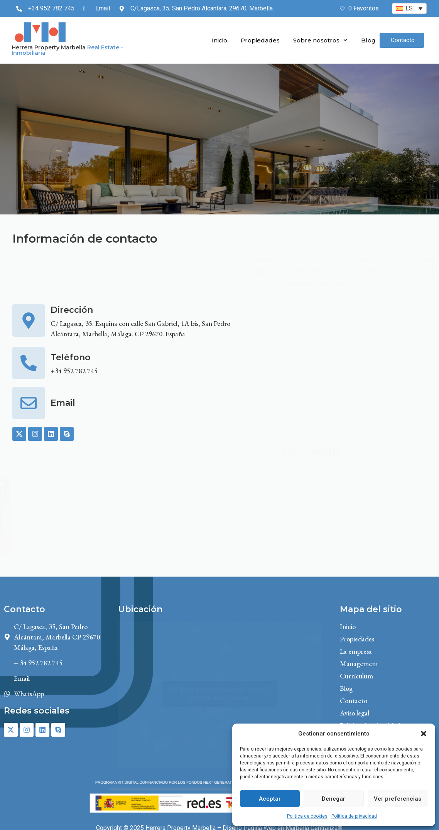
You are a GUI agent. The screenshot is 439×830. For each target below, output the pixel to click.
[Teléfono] (28, 363)
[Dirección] (28, 320)
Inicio (219, 40)
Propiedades (260, 40)
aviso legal (359, 353)
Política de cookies (307, 816)
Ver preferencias (397, 798)
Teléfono (71, 357)
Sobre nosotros (320, 40)
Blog (368, 40)
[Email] (28, 403)
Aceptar (270, 798)
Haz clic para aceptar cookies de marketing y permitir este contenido (219, 694)
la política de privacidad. (341, 427)
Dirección (72, 310)
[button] (423, 733)
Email (63, 403)
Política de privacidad (354, 816)
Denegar (333, 798)
